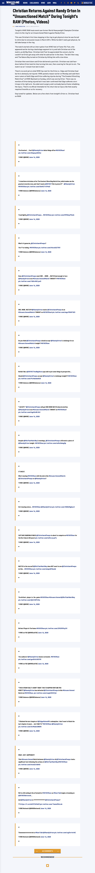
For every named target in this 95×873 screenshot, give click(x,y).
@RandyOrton (37, 150)
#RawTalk (57, 793)
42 (43, 851)
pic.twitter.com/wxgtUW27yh (45, 693)
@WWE (48, 184)
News (25, 3)
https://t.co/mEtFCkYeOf (30, 804)
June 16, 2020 (34, 157)
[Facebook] (61, 3)
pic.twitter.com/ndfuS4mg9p (55, 443)
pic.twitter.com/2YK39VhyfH (56, 628)
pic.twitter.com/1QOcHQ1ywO (29, 281)
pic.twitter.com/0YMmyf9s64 (63, 215)
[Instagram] (68, 3)
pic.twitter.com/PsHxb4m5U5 (29, 378)
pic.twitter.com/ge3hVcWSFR (29, 659)
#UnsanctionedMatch (41, 279)
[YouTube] (71, 3)
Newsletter (87, 3)
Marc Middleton (20, 26)
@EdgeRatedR (43, 721)
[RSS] (78, 3)
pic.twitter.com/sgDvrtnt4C (65, 832)
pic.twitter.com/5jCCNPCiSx (29, 600)
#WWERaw (60, 150)
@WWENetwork (24, 795)
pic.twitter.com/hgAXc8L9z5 (29, 412)
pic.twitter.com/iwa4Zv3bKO (29, 764)
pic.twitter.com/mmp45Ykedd (44, 569)
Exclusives (34, 3)
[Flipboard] (75, 3)
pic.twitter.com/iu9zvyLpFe (46, 538)
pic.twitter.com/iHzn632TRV (49, 248)
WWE (43, 3)
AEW (49, 3)
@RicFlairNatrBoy (31, 441)
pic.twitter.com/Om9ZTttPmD (38, 186)
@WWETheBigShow (35, 372)
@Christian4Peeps (34, 215)
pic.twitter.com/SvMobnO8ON (29, 727)
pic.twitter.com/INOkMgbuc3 (63, 507)
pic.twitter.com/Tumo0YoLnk (51, 804)
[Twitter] (64, 3)
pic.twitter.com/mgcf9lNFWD (63, 312)
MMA (54, 3)
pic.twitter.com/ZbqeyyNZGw (29, 153)
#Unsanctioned (55, 597)
